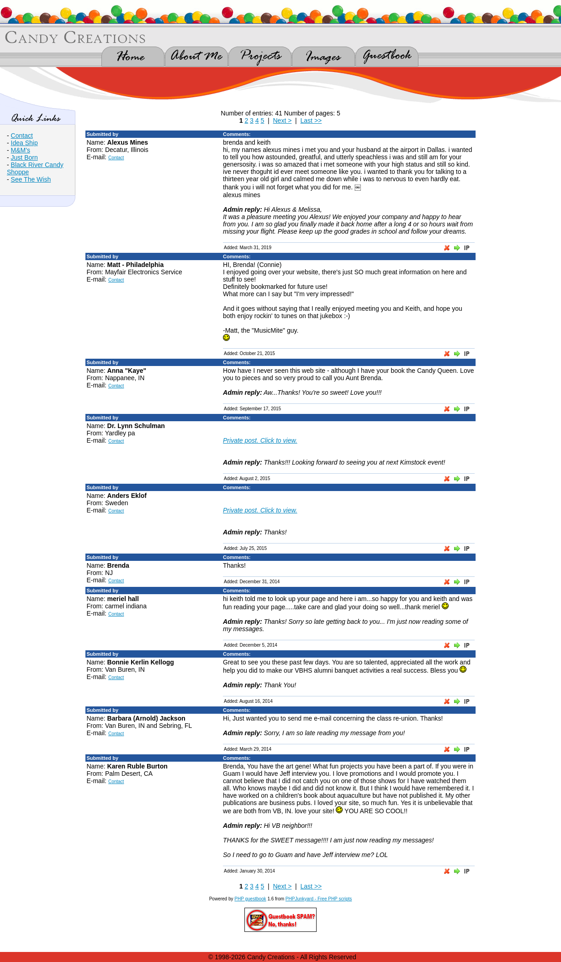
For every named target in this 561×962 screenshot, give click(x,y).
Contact (22, 135)
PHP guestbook (250, 898)
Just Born (24, 157)
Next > (282, 120)
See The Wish (31, 179)
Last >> (311, 120)
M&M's (20, 150)
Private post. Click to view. (260, 440)
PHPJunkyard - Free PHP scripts (319, 898)
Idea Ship (24, 142)
